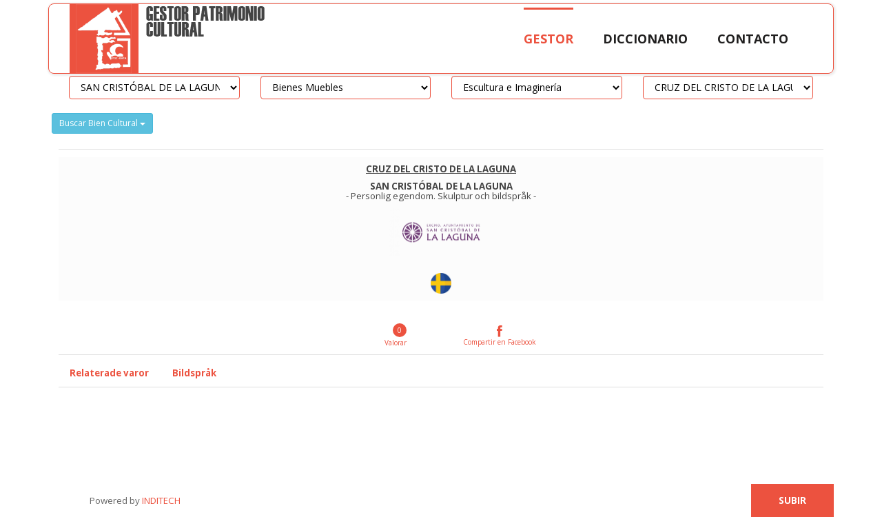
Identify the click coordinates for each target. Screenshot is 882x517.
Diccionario (645, 38)
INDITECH (160, 500)
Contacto (752, 38)
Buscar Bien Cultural (102, 123)
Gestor (548, 38)
